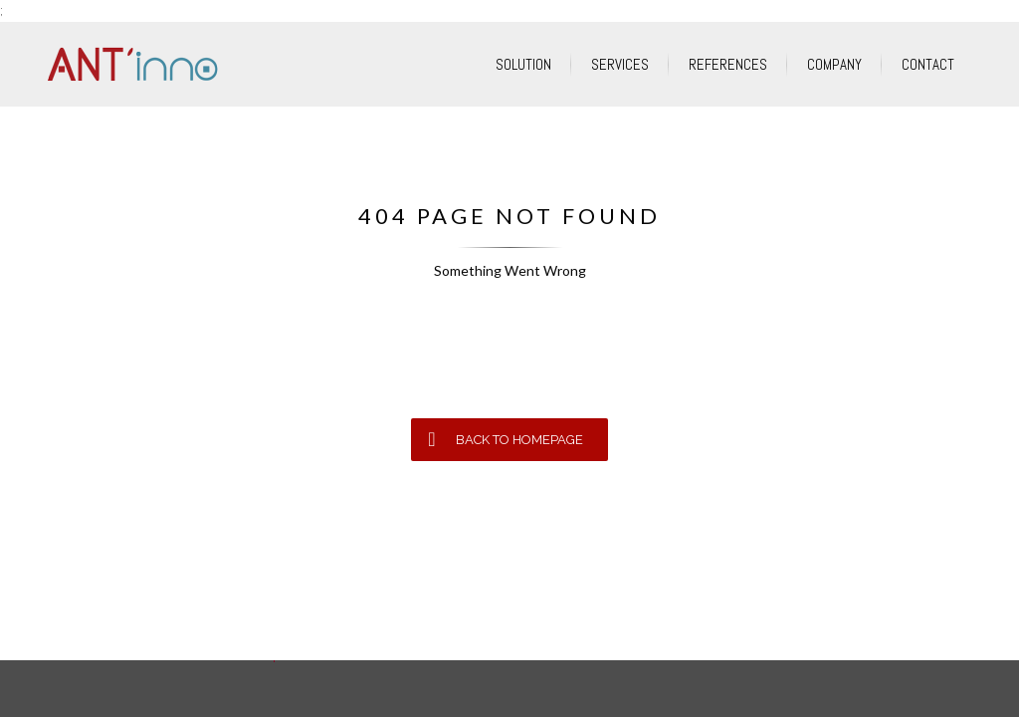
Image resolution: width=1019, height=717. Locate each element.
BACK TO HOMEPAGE (505, 439)
